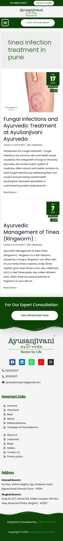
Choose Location (43, 3)
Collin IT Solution (46, 522)
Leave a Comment (14, 145)
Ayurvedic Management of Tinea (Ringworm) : (31, 232)
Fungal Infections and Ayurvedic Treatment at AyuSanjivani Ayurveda (31, 129)
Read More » (10, 192)
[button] (5, 22)
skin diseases (34, 145)
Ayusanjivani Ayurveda (42, 532)
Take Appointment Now (35, 315)
